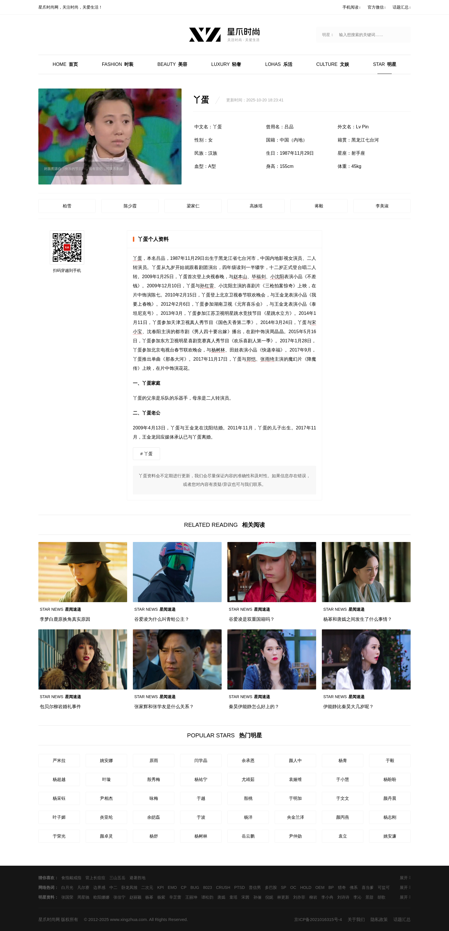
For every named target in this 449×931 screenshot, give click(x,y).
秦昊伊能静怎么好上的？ (254, 706)
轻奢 (226, 64)
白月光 (67, 887)
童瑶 (233, 897)
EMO (172, 887)
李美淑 (382, 205)
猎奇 (342, 887)
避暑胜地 (137, 877)
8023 (207, 887)
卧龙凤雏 (129, 887)
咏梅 (153, 798)
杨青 (342, 760)
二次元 (147, 887)
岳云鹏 (248, 836)
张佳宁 (119, 897)
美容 (172, 64)
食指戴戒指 (71, 877)
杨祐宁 (200, 779)
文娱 (332, 64)
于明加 (295, 798)
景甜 (369, 897)
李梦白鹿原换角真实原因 (65, 619)
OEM (319, 887)
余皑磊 (153, 817)
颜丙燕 (342, 817)
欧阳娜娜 (101, 897)
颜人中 (295, 760)
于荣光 (59, 836)
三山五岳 (117, 877)
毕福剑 (258, 276)
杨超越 (59, 779)
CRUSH (223, 887)
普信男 (255, 887)
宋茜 (245, 897)
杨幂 (149, 897)
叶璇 (106, 779)
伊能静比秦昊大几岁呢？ (348, 706)
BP (331, 887)
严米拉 (59, 760)
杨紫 (161, 897)
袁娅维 (295, 779)
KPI (160, 887)
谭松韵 (207, 897)
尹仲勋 (295, 836)
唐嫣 (221, 897)
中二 (113, 887)
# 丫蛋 (146, 453)
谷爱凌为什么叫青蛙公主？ (161, 619)
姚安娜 (106, 760)
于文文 (342, 798)
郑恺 (251, 359)
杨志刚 (389, 817)
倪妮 (269, 897)
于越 (201, 798)
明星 (384, 64)
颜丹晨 (389, 798)
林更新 (283, 897)
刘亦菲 (299, 897)
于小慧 (342, 779)
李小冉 (327, 897)
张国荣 (67, 897)
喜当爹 (368, 887)
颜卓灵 (106, 836)
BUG (194, 887)
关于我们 (356, 919)
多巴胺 (271, 887)
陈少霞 (130, 205)
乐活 (278, 64)
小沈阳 (277, 276)
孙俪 (257, 897)
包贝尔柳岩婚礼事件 (60, 706)
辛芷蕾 (175, 897)
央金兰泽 (295, 817)
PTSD (239, 887)
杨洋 (248, 817)
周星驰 (83, 897)
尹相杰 (106, 798)
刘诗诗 (343, 897)
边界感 (99, 887)
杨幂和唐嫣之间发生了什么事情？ (357, 619)
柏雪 (67, 205)
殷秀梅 (153, 779)
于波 (201, 817)
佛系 (354, 887)
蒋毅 (319, 205)
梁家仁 (193, 205)
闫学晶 (200, 760)
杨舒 (153, 836)
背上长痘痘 (95, 877)
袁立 (342, 836)
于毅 (390, 760)
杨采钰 (59, 798)
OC (293, 887)
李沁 (357, 897)
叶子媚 (59, 817)
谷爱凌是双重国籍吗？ (252, 619)
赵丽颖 (135, 897)
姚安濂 (389, 836)
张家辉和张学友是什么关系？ (164, 706)
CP (183, 887)
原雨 (153, 760)
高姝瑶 (256, 205)
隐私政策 (379, 919)
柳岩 (313, 897)
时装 (117, 64)
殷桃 (248, 798)
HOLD (305, 887)
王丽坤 (191, 897)
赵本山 (240, 276)
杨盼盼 (389, 779)
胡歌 (381, 897)
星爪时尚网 (49, 919)
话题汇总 (402, 919)
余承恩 (248, 760)
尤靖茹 (248, 779)
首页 (65, 64)
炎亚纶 (106, 817)
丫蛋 (137, 258)
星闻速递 (60, 609)
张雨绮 (267, 359)
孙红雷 (207, 285)
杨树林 (218, 349)
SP (283, 887)
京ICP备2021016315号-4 (318, 919)
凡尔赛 (83, 887)
